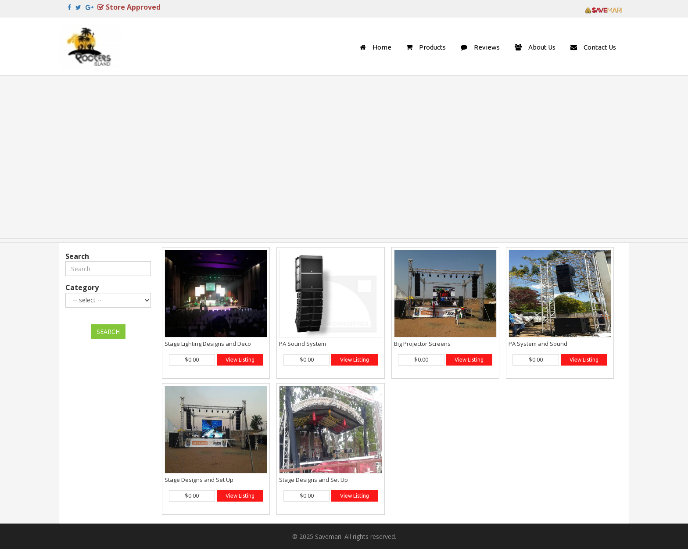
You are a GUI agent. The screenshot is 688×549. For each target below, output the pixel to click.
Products (432, 47)
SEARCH (108, 331)
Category (82, 287)
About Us (541, 47)
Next (623, 79)
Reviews (487, 47)
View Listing (240, 359)
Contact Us (600, 47)
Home (382, 47)
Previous (64, 79)
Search (77, 256)
